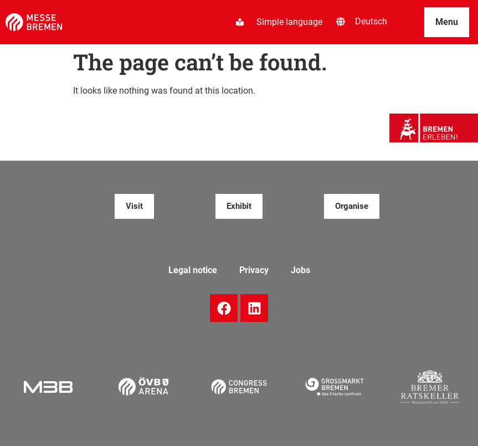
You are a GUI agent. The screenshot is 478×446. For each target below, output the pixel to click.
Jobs (300, 270)
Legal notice (192, 270)
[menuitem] (371, 21)
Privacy (254, 270)
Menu (446, 22)
